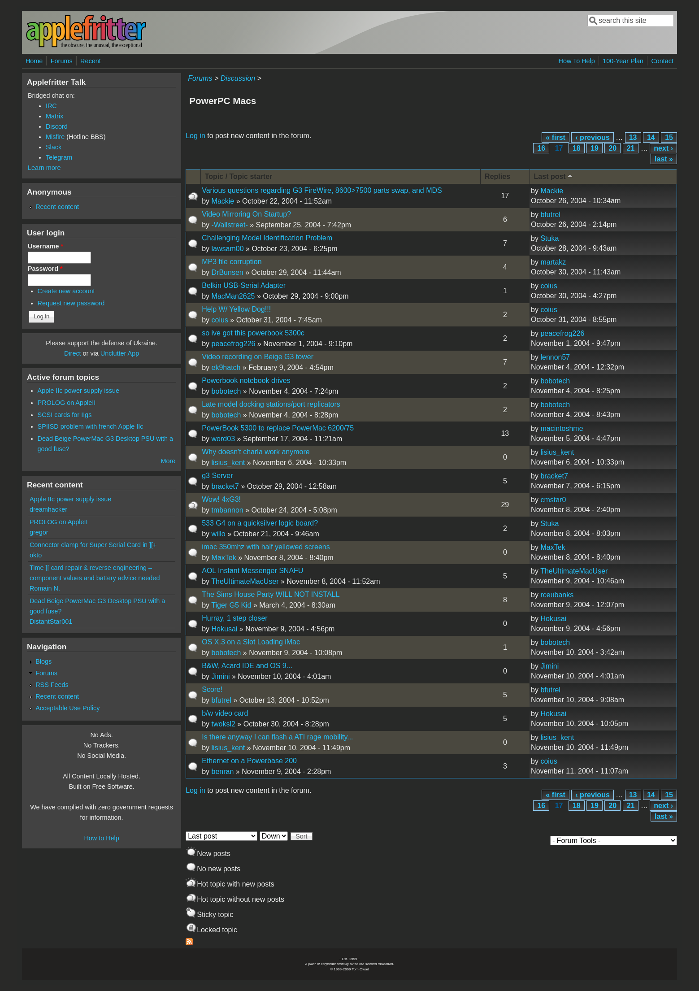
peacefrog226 (234, 344)
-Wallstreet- (230, 225)
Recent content (57, 206)
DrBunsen (227, 272)
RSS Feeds (52, 684)
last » (664, 159)
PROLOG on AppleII (67, 402)
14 (651, 137)
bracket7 (225, 486)
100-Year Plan (623, 61)
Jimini (221, 676)
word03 (223, 439)
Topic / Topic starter (239, 176)
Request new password (71, 303)
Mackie (223, 201)
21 (631, 148)
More (168, 461)
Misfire (55, 136)
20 (612, 148)
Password (45, 268)
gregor (39, 532)
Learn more (44, 167)
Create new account (66, 291)
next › (663, 148)
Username (45, 246)
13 (633, 137)
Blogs (43, 661)
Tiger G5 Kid (231, 605)
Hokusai (225, 629)
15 (669, 137)
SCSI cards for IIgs (65, 414)
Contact (662, 61)
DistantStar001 (51, 621)
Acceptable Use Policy (67, 708)
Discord (57, 126)
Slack (53, 147)
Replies (497, 176)
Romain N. (45, 588)
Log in (195, 135)
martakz (553, 262)
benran (223, 771)
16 (541, 148)
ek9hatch (226, 367)
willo (219, 534)
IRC (51, 105)
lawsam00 (228, 248)
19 (594, 148)
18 (577, 148)
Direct (72, 353)
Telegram (59, 157)
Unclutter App (119, 353)
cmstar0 (553, 500)
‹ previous (592, 137)
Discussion (238, 78)
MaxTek (224, 557)
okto (36, 555)
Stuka (549, 238)
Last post (554, 176)
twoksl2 (223, 724)
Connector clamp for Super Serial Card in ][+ (93, 544)
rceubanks (556, 595)
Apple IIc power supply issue (78, 390)
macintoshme (561, 428)
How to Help (101, 838)
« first (555, 137)
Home (34, 61)
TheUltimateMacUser (244, 581)
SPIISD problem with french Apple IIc (90, 426)
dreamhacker (48, 509)
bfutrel (550, 214)
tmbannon (227, 510)
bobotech (226, 391)
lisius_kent (228, 462)
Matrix (54, 116)
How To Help (576, 61)
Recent (90, 61)
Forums (62, 61)
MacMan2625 (233, 296)
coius (548, 286)
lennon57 (555, 357)
